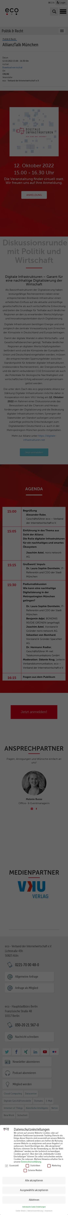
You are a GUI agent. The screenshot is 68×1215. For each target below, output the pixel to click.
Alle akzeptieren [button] (34, 1179)
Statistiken (33, 1164)
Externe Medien (33, 1168)
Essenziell (12, 1164)
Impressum (48, 1209)
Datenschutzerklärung (31, 1160)
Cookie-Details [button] (21, 1209)
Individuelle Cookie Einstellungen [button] (34, 1205)
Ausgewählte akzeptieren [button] (34, 1188)
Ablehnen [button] (34, 1198)
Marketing (54, 1164)
